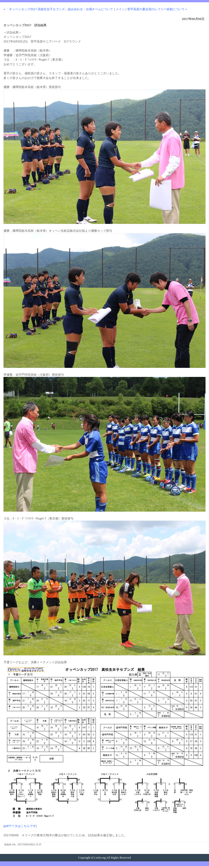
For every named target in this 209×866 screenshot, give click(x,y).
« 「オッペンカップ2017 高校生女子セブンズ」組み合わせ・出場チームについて (58, 9)
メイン (120, 9)
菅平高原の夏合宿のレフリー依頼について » (157, 9)
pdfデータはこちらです (20, 826)
